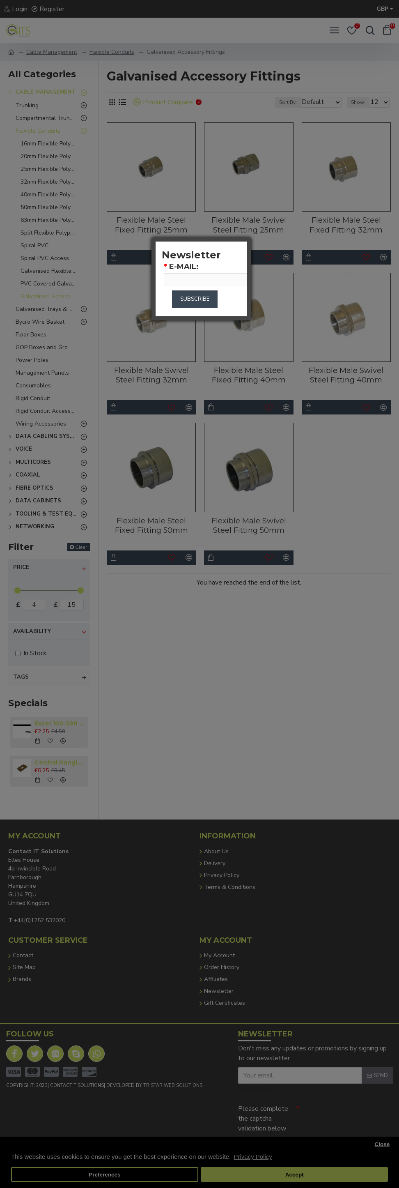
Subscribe (194, 301)
